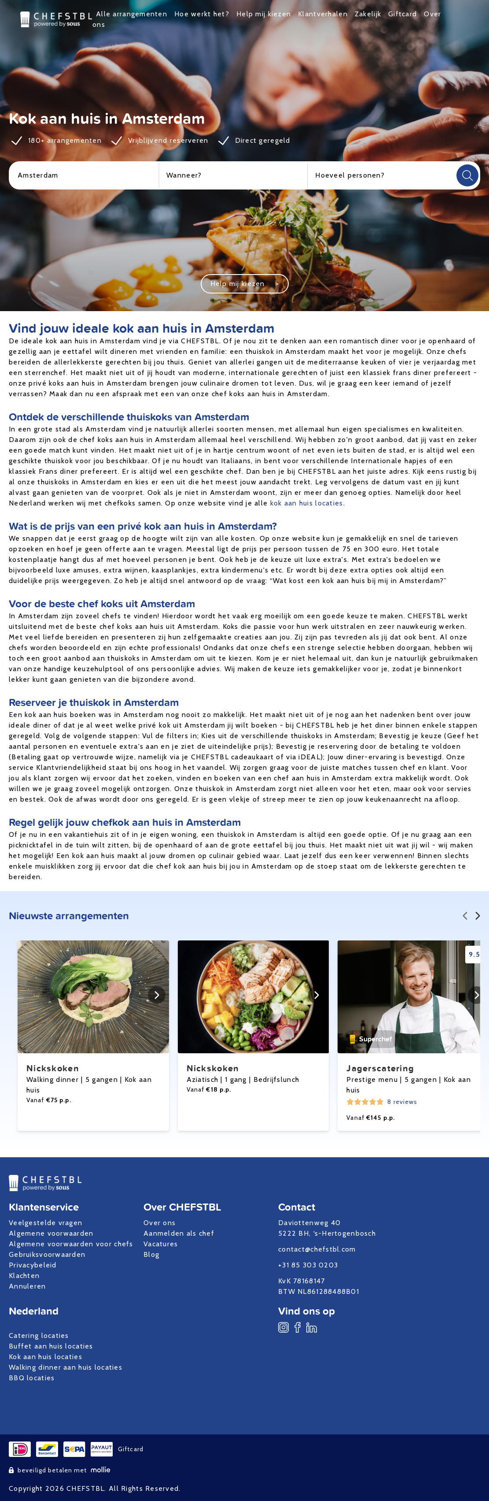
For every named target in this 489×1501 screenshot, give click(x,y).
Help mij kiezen (263, 14)
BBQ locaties (32, 1378)
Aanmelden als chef (178, 1233)
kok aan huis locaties (306, 503)
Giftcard (402, 14)
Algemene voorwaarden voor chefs (71, 1244)
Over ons (159, 1223)
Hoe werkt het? (201, 14)
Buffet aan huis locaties (51, 1346)
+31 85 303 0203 (308, 1265)
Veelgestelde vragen (45, 1223)
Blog (151, 1254)
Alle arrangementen (131, 14)
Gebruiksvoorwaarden (47, 1254)
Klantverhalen (323, 14)
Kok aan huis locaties (45, 1356)
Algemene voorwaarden (51, 1233)
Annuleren (27, 1286)
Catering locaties (39, 1335)
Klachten (24, 1275)
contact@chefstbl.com (317, 1249)
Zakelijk (368, 14)
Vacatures (160, 1244)
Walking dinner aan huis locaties (65, 1367)
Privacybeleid (33, 1265)
